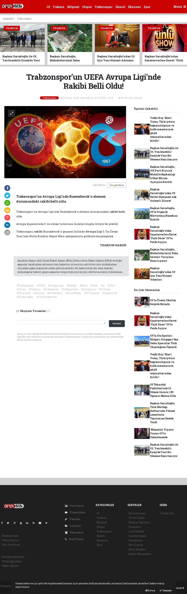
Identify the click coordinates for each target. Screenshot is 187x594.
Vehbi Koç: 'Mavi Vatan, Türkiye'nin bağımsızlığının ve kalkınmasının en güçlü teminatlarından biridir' (162, 129)
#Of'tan (21, 289)
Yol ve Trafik (137, 518)
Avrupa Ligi (94, 231)
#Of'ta (111, 285)
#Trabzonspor (25, 285)
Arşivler (73, 525)
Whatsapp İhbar (12, 561)
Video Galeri (75, 512)
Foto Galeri (74, 505)
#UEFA (41, 285)
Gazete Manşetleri (140, 554)
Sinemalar (135, 540)
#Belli (84, 285)
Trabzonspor (104, 7)
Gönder (117, 323)
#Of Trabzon (91, 293)
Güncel (120, 7)
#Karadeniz (88, 289)
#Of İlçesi (105, 289)
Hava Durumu (137, 513)
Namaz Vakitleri (139, 522)
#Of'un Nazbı (73, 293)
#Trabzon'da (51, 289)
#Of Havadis (55, 293)
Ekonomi (134, 7)
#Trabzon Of (109, 293)
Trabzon (58, 7)
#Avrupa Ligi (56, 285)
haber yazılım (9, 589)
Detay (150, 590)
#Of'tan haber (25, 297)
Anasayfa (8, 18)
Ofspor (87, 7)
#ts (103, 285)
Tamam (165, 590)
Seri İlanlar (136, 545)
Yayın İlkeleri (10, 540)
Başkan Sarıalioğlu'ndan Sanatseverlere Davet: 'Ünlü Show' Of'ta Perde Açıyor (163, 234)
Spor (147, 7)
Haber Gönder (10, 565)
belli (122, 211)
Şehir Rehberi (137, 549)
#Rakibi (72, 285)
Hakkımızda (10, 535)
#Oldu (94, 285)
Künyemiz (74, 532)
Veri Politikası (11, 544)
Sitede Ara (167, 513)
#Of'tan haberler (46, 297)
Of (48, 7)
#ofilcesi (38, 293)
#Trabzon (34, 289)
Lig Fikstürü (136, 531)
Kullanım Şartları (13, 556)
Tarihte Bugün (137, 536)
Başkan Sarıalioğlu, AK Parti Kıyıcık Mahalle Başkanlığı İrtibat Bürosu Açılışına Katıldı (162, 174)
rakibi (114, 211)
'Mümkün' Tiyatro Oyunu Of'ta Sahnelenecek (161, 433)
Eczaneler (135, 527)
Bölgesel (73, 7)
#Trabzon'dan (69, 289)
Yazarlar (73, 519)
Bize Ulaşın (74, 539)
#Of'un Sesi (24, 293)
